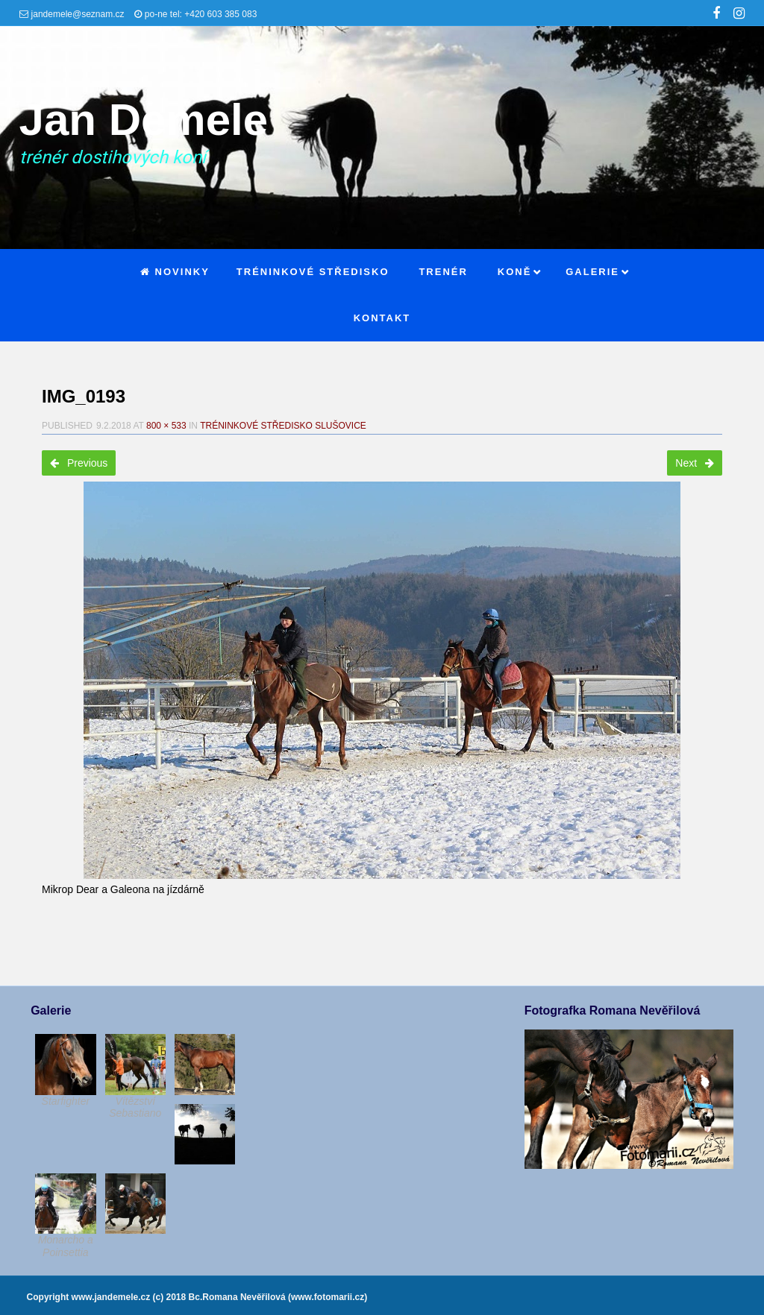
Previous (78, 463)
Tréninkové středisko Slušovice (283, 425)
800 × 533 (166, 425)
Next (694, 463)
